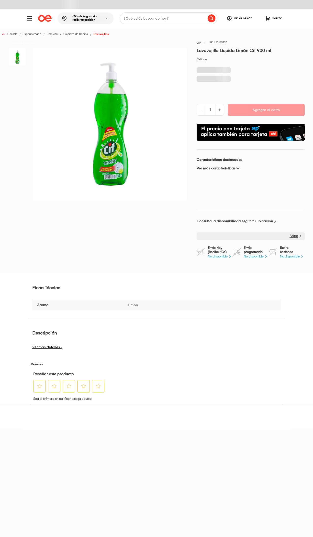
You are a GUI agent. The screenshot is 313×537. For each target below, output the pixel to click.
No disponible (218, 256)
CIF (199, 43)
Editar (294, 236)
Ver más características (216, 168)
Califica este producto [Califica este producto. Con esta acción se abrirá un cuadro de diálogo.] (202, 59)
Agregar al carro (266, 110)
